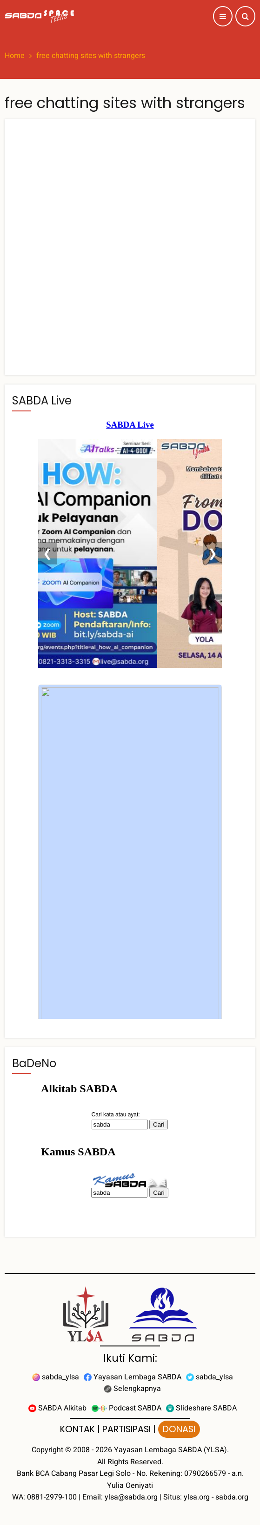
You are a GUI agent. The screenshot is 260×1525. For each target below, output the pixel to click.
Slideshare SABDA (201, 1408)
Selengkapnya (132, 1388)
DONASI (179, 1429)
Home (15, 55)
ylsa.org (197, 1497)
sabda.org (231, 1497)
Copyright (47, 1449)
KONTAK (77, 1429)
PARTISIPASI (126, 1429)
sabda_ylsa (55, 1377)
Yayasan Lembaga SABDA (132, 1377)
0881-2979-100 (52, 1497)
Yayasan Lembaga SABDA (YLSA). (171, 1449)
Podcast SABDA (126, 1408)
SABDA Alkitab (57, 1408)
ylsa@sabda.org (131, 1497)
